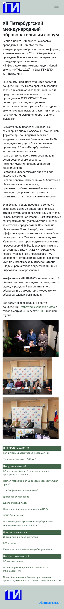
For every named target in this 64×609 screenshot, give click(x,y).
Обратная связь (48, 602)
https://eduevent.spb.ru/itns (38, 307)
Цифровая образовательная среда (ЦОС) (25, 509)
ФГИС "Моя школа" (13, 515)
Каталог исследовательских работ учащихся (27, 549)
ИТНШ (41, 311)
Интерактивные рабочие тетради (21, 537)
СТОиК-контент (11, 543)
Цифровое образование (16, 496)
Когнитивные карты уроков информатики (26, 452)
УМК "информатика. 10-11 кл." (19, 459)
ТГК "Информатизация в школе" (20, 490)
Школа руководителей (15, 502)
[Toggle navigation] (56, 7)
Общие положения (13, 561)
